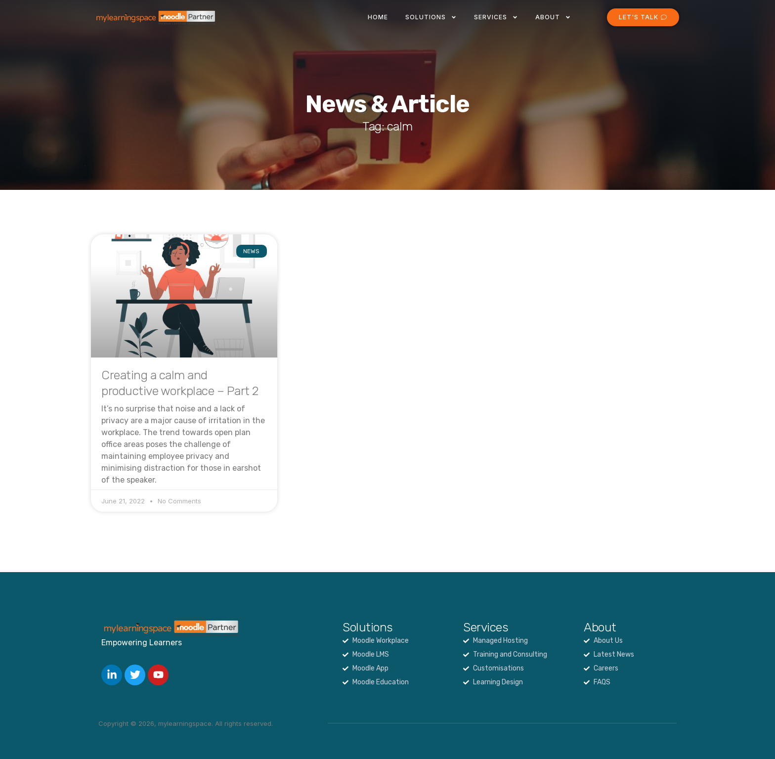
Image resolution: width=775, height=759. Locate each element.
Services (496, 17)
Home (378, 17)
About (553, 17)
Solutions (431, 17)
